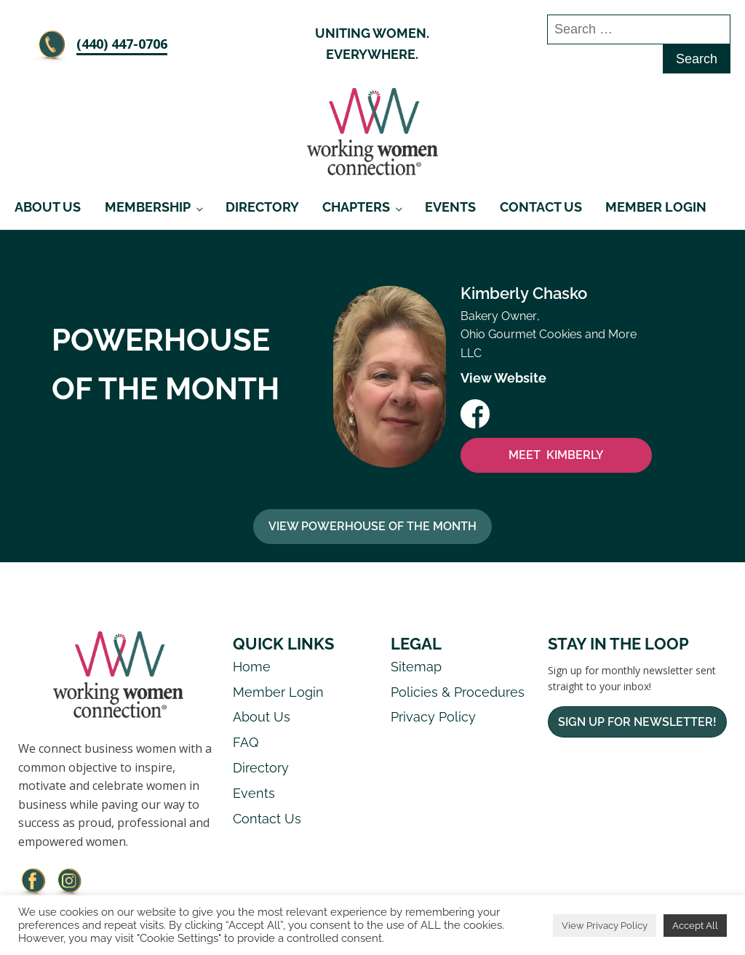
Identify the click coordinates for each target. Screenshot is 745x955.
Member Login (655, 207)
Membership (148, 207)
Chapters (356, 207)
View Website (503, 377)
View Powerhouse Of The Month (372, 526)
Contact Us (541, 207)
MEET (556, 455)
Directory (262, 207)
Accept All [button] (695, 925)
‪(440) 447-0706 (121, 43)
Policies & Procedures (458, 692)
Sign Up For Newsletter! (637, 722)
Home (252, 666)
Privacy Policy (433, 716)
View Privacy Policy (605, 925)
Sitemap (416, 666)
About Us (48, 207)
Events (450, 207)
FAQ (245, 742)
